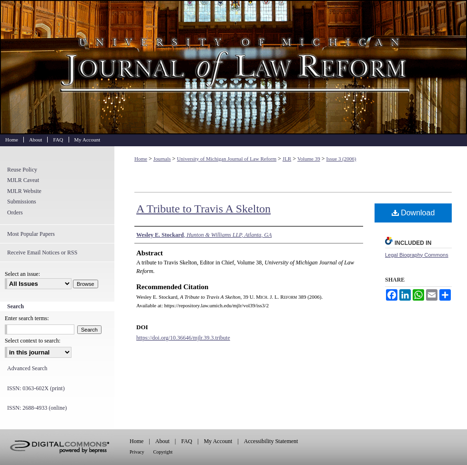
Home (140, 159)
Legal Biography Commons (416, 255)
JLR (287, 159)
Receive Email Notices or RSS (42, 252)
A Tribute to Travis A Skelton (203, 208)
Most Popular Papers (31, 234)
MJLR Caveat (23, 180)
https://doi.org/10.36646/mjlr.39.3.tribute (183, 337)
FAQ (186, 441)
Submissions (21, 201)
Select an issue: (22, 274)
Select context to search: (33, 340)
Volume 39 (308, 159)
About (162, 441)
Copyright (163, 452)
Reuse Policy (22, 169)
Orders (15, 212)
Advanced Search (27, 368)
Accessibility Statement (271, 441)
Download (413, 213)
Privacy (137, 452)
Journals (162, 159)
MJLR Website (24, 191)
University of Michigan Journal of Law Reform (233, 67)
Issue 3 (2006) (341, 159)
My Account (218, 441)
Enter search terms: (27, 318)
